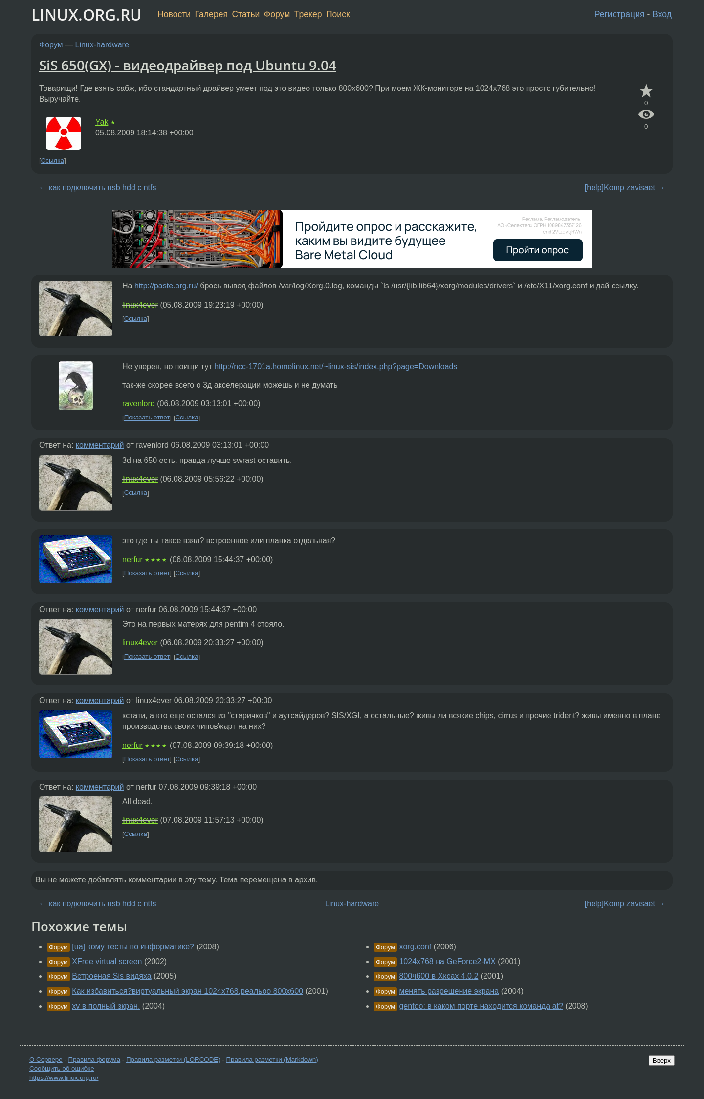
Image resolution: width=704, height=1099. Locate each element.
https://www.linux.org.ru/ (63, 1077)
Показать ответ (147, 417)
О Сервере (46, 1059)
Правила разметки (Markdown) (272, 1059)
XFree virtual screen (107, 961)
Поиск (338, 14)
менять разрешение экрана (449, 991)
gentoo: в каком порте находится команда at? (481, 1006)
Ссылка (52, 160)
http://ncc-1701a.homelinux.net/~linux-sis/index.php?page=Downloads (335, 366)
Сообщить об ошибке (61, 1068)
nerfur (132, 559)
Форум (277, 14)
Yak (101, 122)
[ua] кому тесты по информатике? (133, 947)
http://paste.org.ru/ (166, 286)
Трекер (308, 14)
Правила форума (94, 1059)
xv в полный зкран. (106, 1006)
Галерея (211, 14)
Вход (662, 14)
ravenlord (138, 403)
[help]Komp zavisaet (620, 187)
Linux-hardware (102, 45)
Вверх (662, 1060)
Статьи (246, 14)
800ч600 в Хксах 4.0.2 (438, 976)
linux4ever (140, 305)
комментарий (100, 445)
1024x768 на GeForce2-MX (447, 961)
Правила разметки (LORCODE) (173, 1059)
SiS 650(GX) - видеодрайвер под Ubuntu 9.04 (187, 65)
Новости (174, 14)
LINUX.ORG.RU (86, 14)
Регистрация (619, 14)
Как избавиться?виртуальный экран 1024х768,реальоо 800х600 (187, 991)
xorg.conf (415, 947)
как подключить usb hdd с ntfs (102, 187)
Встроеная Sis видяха (111, 976)
